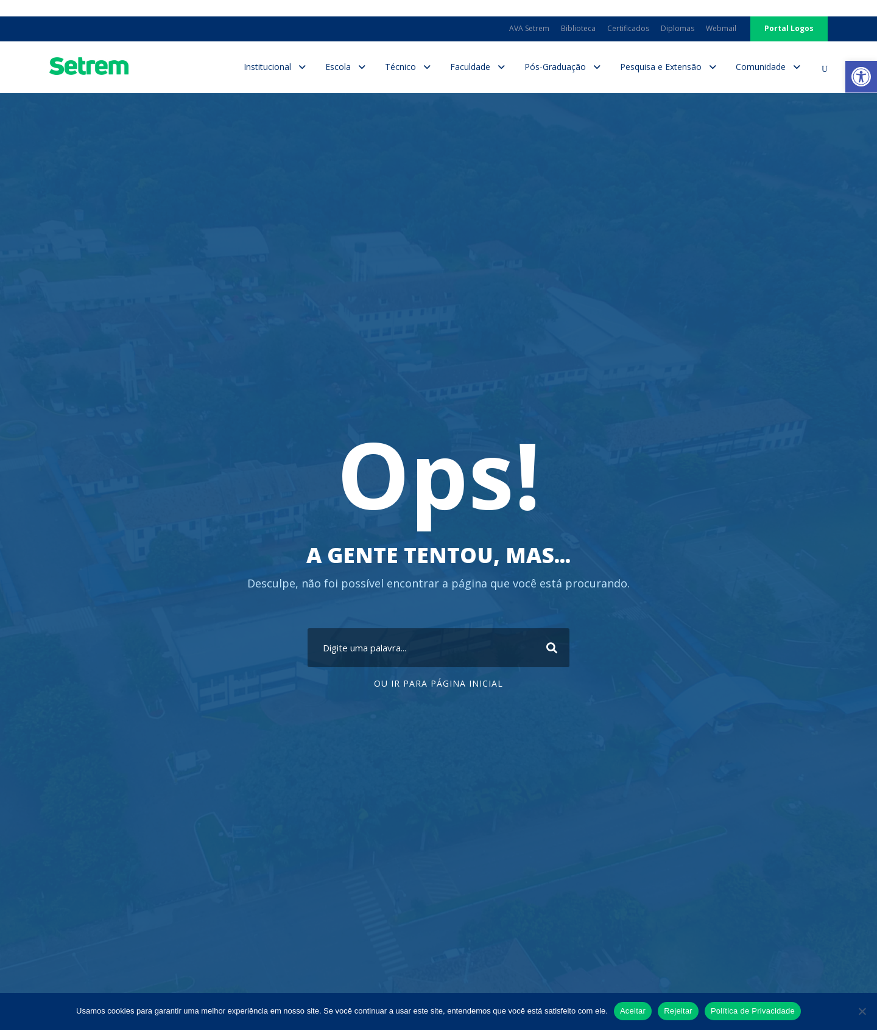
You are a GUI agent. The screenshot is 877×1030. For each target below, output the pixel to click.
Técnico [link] (400, 66)
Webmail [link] (721, 28)
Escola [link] (338, 66)
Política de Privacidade (753, 1010)
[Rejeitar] (862, 1011)
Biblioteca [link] (578, 28)
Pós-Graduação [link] (555, 66)
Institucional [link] (267, 66)
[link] (861, 77)
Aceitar (633, 1010)
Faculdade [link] (470, 66)
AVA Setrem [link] (529, 28)
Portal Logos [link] (789, 28)
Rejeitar (678, 1010)
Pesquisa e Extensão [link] (661, 66)
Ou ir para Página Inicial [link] (438, 683)
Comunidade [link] (761, 66)
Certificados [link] (628, 28)
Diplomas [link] (677, 28)
